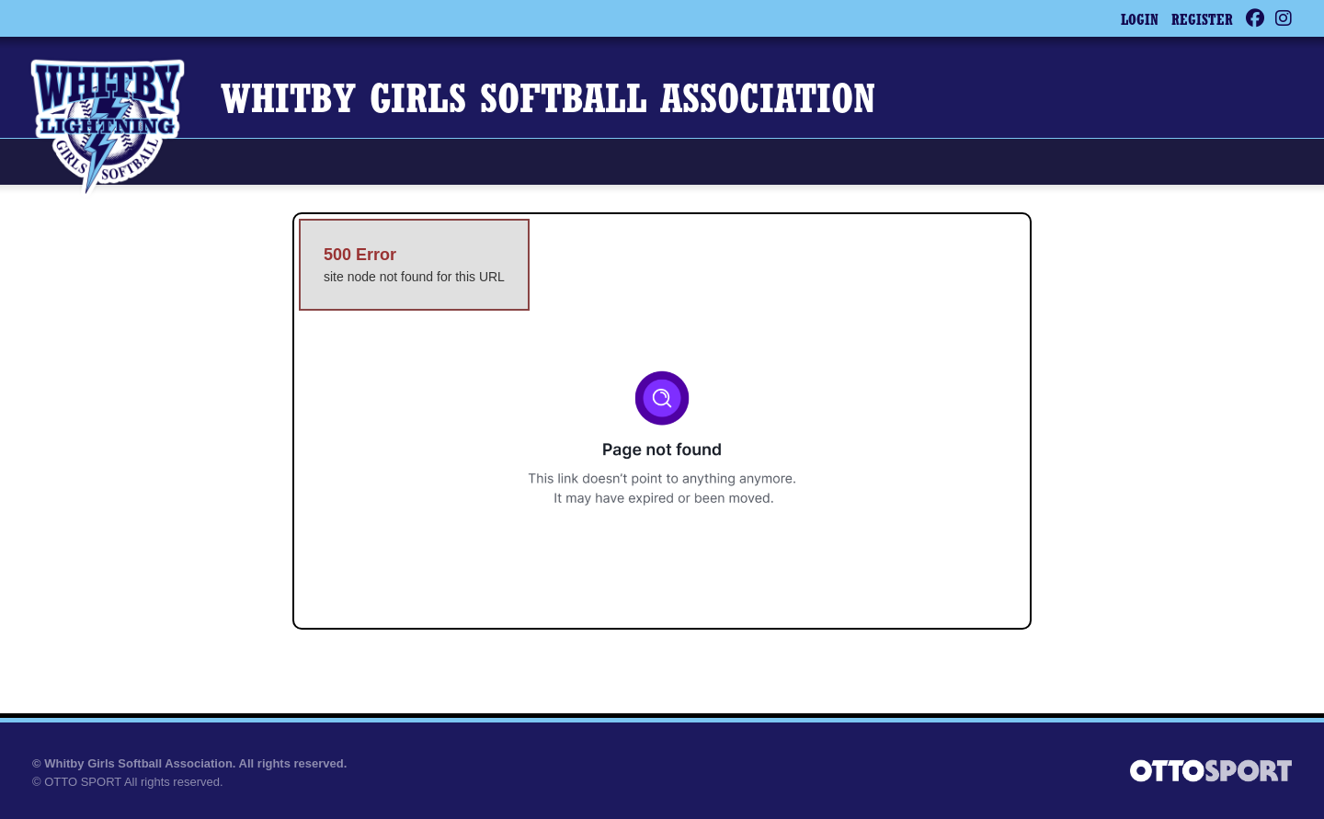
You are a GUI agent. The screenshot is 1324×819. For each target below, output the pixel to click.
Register (1202, 21)
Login (1139, 21)
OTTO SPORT (82, 782)
